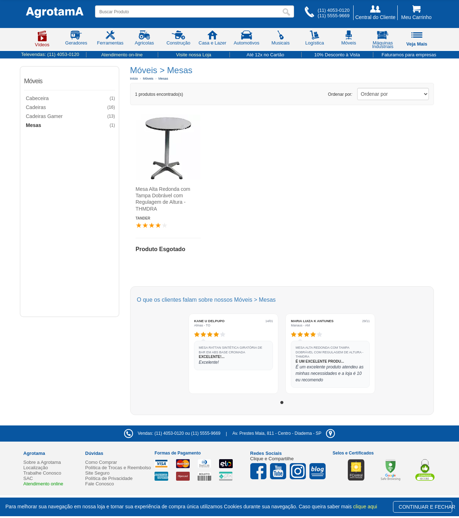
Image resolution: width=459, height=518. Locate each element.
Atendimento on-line (122, 54)
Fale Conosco (99, 483)
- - (283, 433)
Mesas (163, 78)
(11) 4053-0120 (334, 10)
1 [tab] (281, 402)
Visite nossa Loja (193, 54)
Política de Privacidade (109, 478)
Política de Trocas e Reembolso (118, 467)
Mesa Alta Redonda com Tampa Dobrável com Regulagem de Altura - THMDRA (163, 199)
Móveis (33, 81)
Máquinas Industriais (382, 41)
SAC (28, 478)
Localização (35, 467)
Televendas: (50, 54)
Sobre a (42, 462)
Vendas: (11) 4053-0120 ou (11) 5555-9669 (172, 433)
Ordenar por (340, 94)
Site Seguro (97, 473)
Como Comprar (101, 462)
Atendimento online (43, 483)
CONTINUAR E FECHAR (425, 507)
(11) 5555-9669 (334, 15)
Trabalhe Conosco (42, 473)
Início (134, 78)
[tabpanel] (233, 354)
